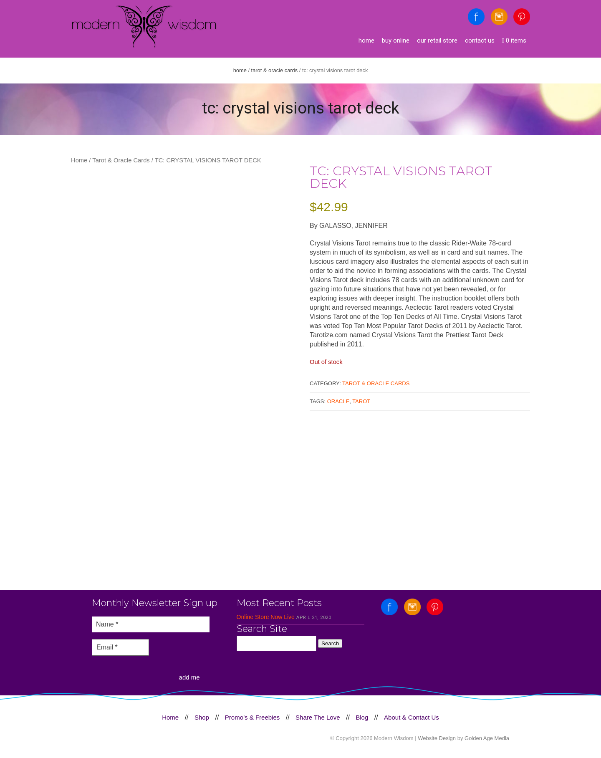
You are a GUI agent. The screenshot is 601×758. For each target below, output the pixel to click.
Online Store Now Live (266, 617)
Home (366, 40)
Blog (362, 717)
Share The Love (317, 717)
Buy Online (395, 40)
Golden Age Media (487, 738)
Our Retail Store (437, 40)
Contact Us (480, 40)
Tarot (361, 401)
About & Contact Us (411, 717)
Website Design (437, 738)
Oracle (338, 401)
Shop (201, 717)
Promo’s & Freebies (252, 717)
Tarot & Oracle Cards (274, 70)
